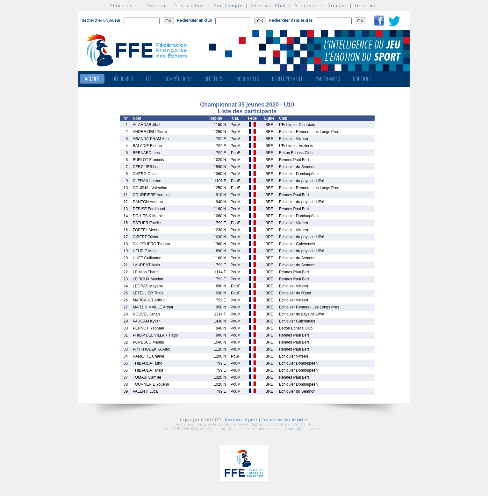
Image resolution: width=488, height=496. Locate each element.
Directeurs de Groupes (320, 5)
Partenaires (327, 79)
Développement (287, 79)
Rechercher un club (194, 20)
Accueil (92, 79)
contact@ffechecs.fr (232, 428)
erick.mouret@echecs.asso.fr (299, 428)
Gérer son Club (268, 5)
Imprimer (366, 5)
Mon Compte (228, 5)
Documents (247, 79)
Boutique (362, 79)
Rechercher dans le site (290, 20)
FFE (149, 79)
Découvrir (122, 79)
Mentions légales (241, 420)
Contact (156, 5)
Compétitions (178, 79)
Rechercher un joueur (101, 20)
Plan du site (124, 5)
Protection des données (285, 420)
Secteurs (214, 79)
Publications (190, 5)
